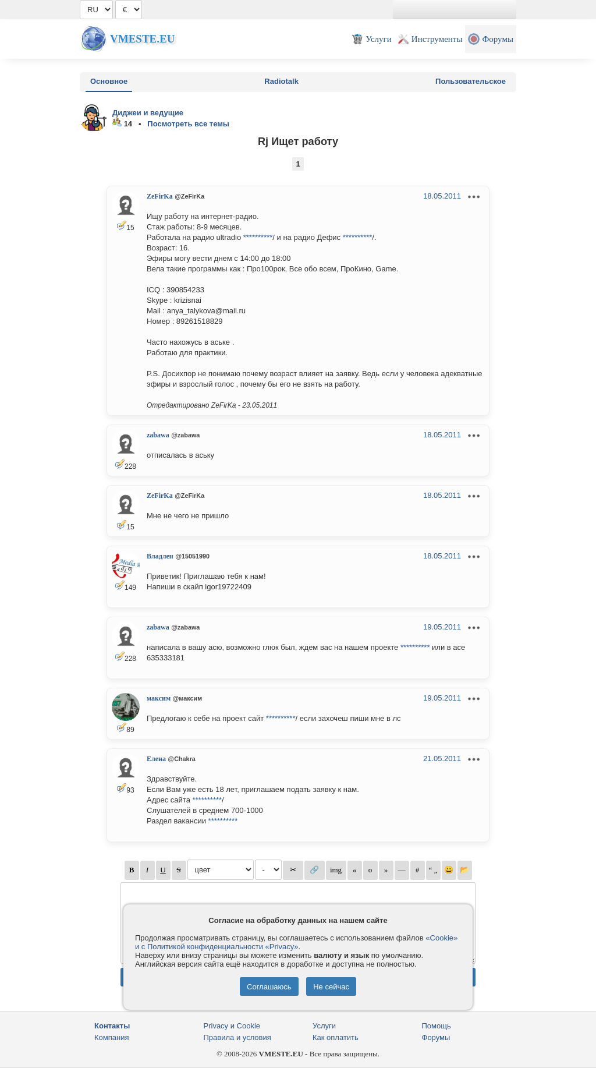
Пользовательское (470, 81)
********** (258, 237)
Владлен (160, 556)
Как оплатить (336, 1037)
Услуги (324, 1025)
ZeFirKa (160, 196)
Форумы (436, 1037)
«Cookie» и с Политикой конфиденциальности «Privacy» (296, 942)
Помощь (436, 1025)
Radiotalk (281, 81)
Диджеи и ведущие (147, 112)
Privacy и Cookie (232, 1025)
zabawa (158, 435)
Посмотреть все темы (188, 123)
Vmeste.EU (142, 39)
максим (159, 698)
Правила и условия (237, 1037)
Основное (108, 81)
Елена (156, 759)
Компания (111, 1037)
